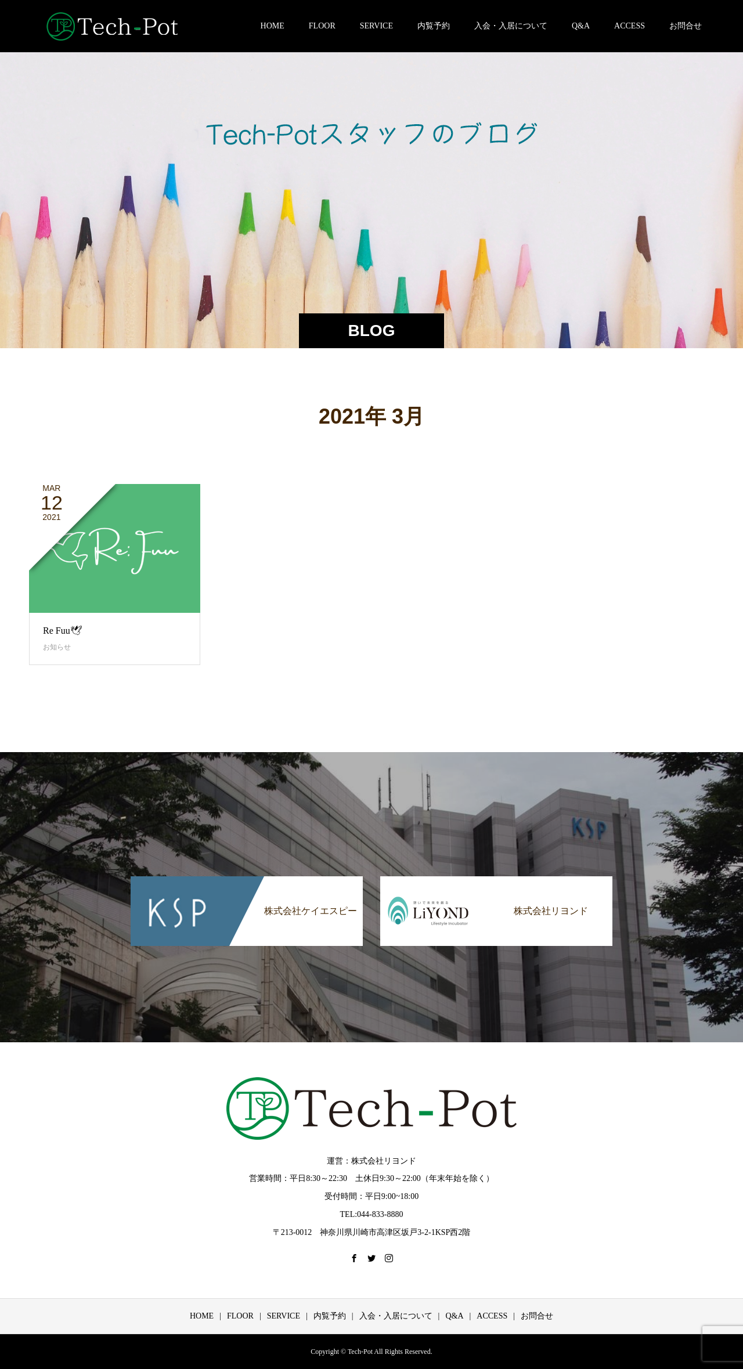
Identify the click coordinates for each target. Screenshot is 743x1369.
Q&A (581, 25)
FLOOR (322, 25)
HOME (272, 25)
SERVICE (376, 25)
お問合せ (685, 25)
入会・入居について (510, 25)
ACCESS (629, 25)
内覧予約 (433, 25)
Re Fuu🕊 (62, 630)
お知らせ (57, 647)
